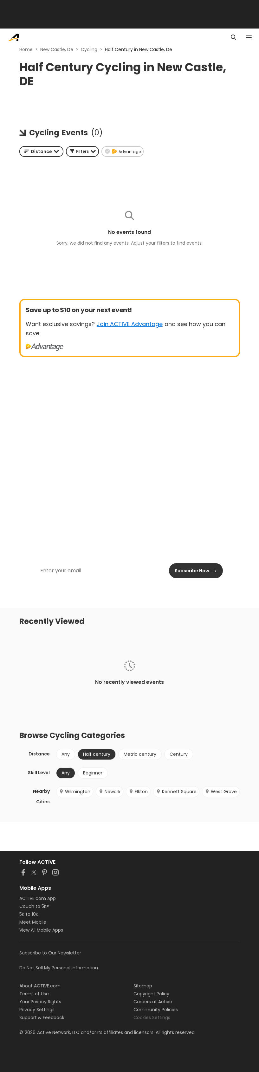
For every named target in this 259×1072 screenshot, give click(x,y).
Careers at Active (152, 1001)
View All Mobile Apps (41, 930)
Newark (109, 791)
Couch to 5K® (34, 906)
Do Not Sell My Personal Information (58, 968)
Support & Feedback (41, 1017)
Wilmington (74, 791)
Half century (96, 754)
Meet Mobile (32, 922)
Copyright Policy (151, 994)
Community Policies (155, 1009)
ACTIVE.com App (37, 898)
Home (26, 49)
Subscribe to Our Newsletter (50, 953)
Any (66, 754)
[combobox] (41, 151)
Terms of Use (34, 994)
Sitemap (142, 986)
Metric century (140, 754)
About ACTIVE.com (40, 986)
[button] (82, 151)
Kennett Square (176, 791)
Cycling (89, 49)
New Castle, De (56, 49)
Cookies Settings (151, 1017)
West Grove (221, 791)
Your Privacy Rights (40, 1001)
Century (179, 754)
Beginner (92, 773)
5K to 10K (28, 914)
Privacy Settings (37, 1009)
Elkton (138, 791)
